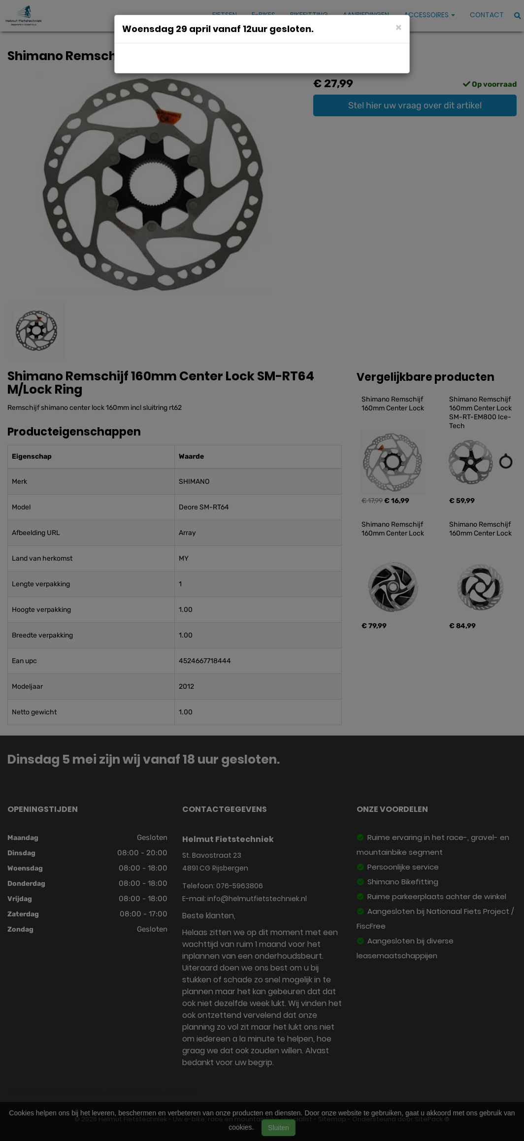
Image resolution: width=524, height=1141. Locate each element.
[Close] (398, 27)
